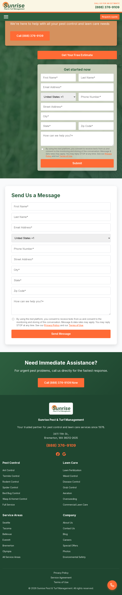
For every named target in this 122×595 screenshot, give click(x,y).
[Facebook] (58, 454)
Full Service (9, 504)
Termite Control (11, 476)
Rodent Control (11, 481)
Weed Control (70, 476)
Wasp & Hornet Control (15, 499)
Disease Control (71, 481)
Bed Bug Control (11, 493)
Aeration (67, 493)
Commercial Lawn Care (75, 504)
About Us (68, 522)
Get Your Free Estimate (77, 55)
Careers (67, 539)
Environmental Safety (74, 557)
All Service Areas (11, 557)
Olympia (7, 551)
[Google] (64, 454)
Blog (65, 534)
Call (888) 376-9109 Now (61, 382)
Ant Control (8, 470)
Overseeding (70, 499)
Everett (6, 539)
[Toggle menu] (6, 17)
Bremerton (8, 545)
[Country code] (58, 97)
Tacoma (7, 528)
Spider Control (10, 487)
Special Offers (70, 545)
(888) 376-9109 (107, 7)
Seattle (6, 522)
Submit (77, 163)
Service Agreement (61, 577)
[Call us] (112, 585)
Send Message (61, 333)
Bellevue (7, 534)
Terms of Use (65, 156)
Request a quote (110, 17)
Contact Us (69, 528)
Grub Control (70, 487)
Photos (67, 551)
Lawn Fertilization (72, 470)
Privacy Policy (52, 325)
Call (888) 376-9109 (30, 35)
